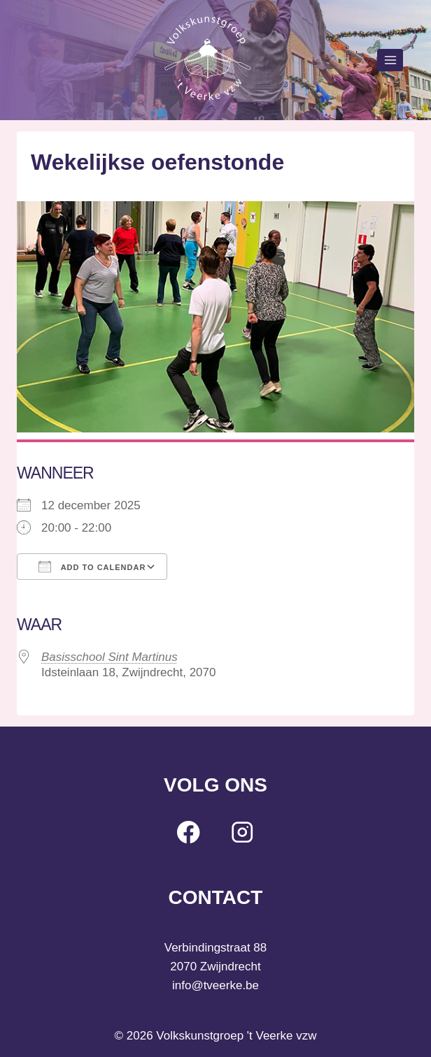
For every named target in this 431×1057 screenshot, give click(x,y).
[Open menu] (390, 60)
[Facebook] (188, 832)
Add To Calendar (92, 566)
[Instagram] (242, 832)
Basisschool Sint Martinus (109, 657)
